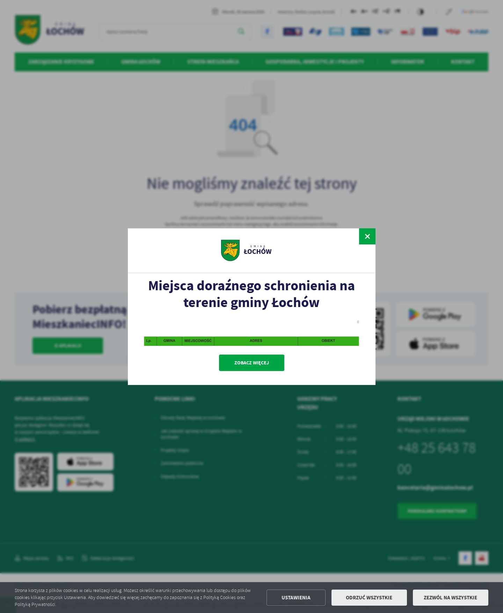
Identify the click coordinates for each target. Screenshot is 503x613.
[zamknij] (367, 236)
